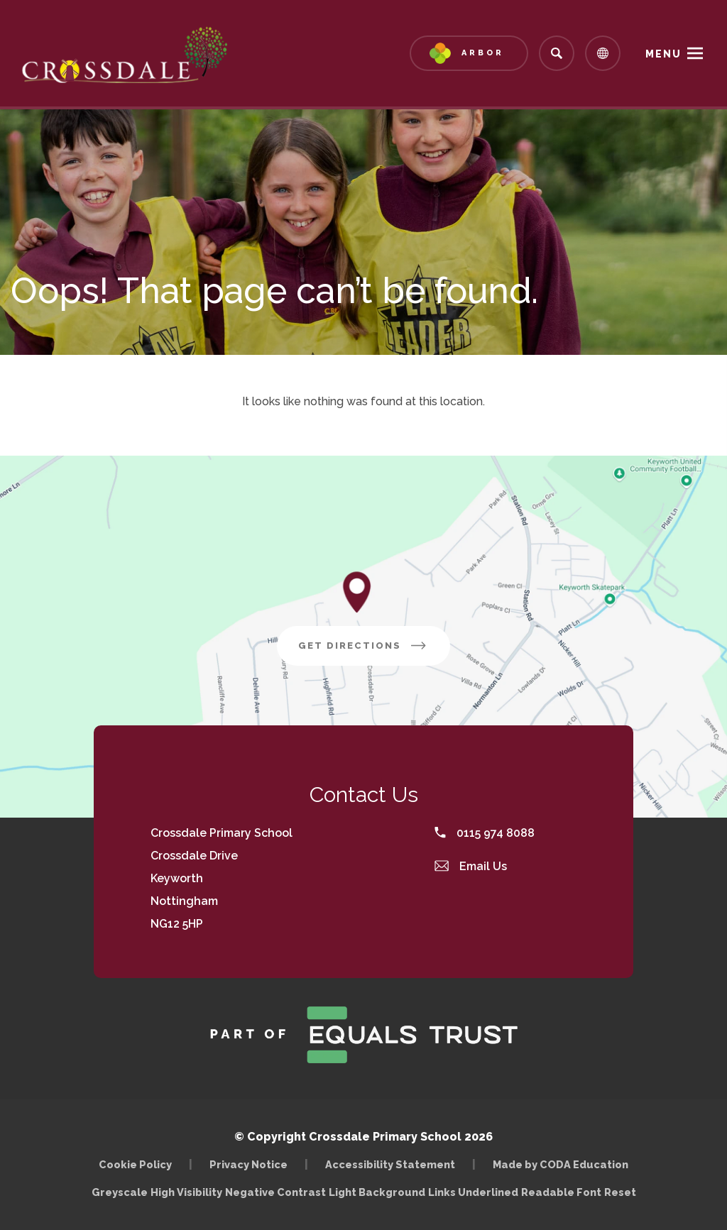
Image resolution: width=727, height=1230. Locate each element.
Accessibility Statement (390, 1164)
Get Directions (363, 645)
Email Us (470, 866)
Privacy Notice (248, 1164)
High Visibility (186, 1192)
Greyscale (120, 1192)
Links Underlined (473, 1192)
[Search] (556, 53)
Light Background (377, 1192)
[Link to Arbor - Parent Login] (469, 53)
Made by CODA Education (560, 1164)
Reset (620, 1192)
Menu (663, 54)
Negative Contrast (275, 1192)
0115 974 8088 (484, 833)
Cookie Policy (135, 1164)
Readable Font (561, 1192)
